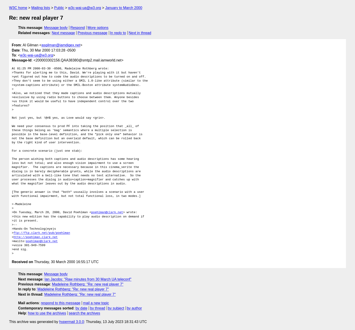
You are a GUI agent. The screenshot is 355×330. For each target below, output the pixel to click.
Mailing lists (40, 8)
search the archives (84, 313)
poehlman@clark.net (107, 212)
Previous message (93, 33)
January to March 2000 (123, 8)
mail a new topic (96, 303)
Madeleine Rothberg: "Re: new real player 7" (87, 284)
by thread (97, 308)
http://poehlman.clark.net (36, 237)
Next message (63, 33)
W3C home (18, 8)
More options (98, 28)
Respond (77, 28)
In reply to (118, 33)
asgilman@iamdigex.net (60, 45)
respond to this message (60, 303)
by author (134, 308)
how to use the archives (47, 313)
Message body (56, 28)
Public (59, 8)
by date (81, 308)
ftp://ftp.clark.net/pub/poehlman (42, 233)
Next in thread (140, 33)
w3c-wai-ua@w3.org (84, 8)
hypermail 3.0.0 (71, 322)
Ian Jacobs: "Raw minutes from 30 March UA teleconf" (88, 279)
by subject (116, 308)
